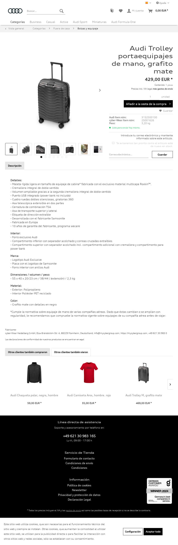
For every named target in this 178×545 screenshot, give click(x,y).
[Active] (64, 22)
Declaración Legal (79, 499)
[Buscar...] (46, 10)
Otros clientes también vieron (71, 352)
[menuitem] (46, 10)
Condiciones (79, 467)
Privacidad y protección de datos (79, 495)
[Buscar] (61, 10)
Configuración (133, 531)
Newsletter (79, 490)
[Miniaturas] (99, 22)
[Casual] (51, 22)
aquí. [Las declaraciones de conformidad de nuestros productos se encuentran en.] (82, 339)
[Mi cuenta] (135, 10)
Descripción (14, 165)
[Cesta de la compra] (158, 10)
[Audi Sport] (80, 22)
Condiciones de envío (79, 463)
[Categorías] (17, 22)
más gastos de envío (163, 88)
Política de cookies (79, 485)
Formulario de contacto (79, 458)
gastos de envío (73, 510)
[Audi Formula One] (123, 22)
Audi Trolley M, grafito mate (144, 395)
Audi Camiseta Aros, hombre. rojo (89, 395)
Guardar (162, 154)
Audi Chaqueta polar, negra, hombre (34, 395)
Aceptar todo (153, 531)
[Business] (35, 22)
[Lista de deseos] (120, 10)
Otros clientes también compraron (27, 352)
